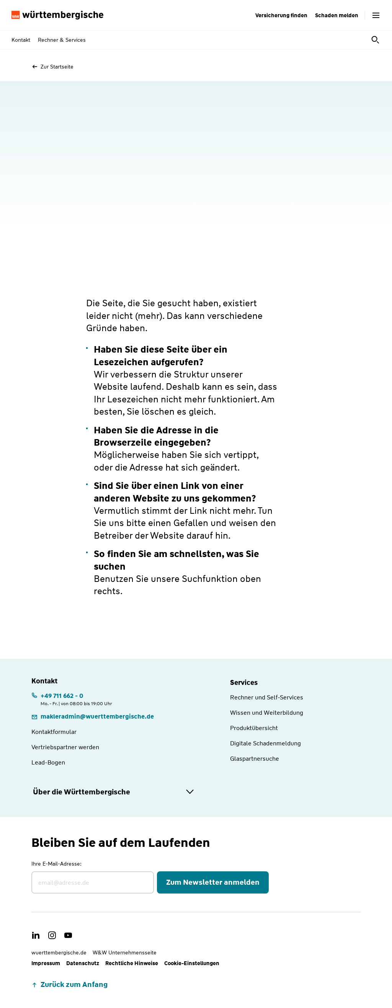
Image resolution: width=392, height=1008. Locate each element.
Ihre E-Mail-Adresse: (56, 863)
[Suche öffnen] (376, 39)
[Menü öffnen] (376, 15)
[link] (92, 716)
